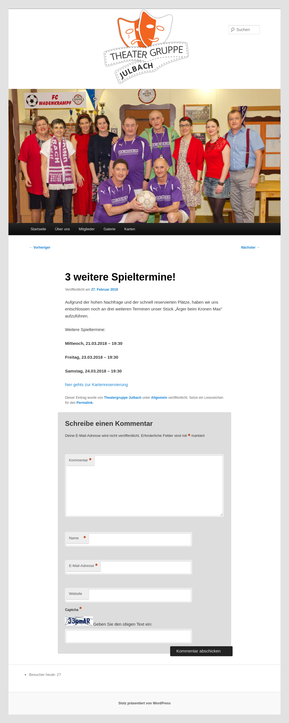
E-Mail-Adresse (83, 566)
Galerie (109, 229)
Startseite (38, 229)
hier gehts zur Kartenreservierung (96, 384)
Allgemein (159, 398)
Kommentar (80, 460)
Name (77, 538)
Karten (129, 229)
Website (75, 593)
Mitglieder (87, 229)
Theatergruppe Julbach (122, 398)
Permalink (84, 403)
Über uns (62, 229)
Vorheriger (39, 247)
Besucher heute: (43, 674)
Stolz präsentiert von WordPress (144, 703)
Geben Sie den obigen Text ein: (122, 624)
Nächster (250, 247)
